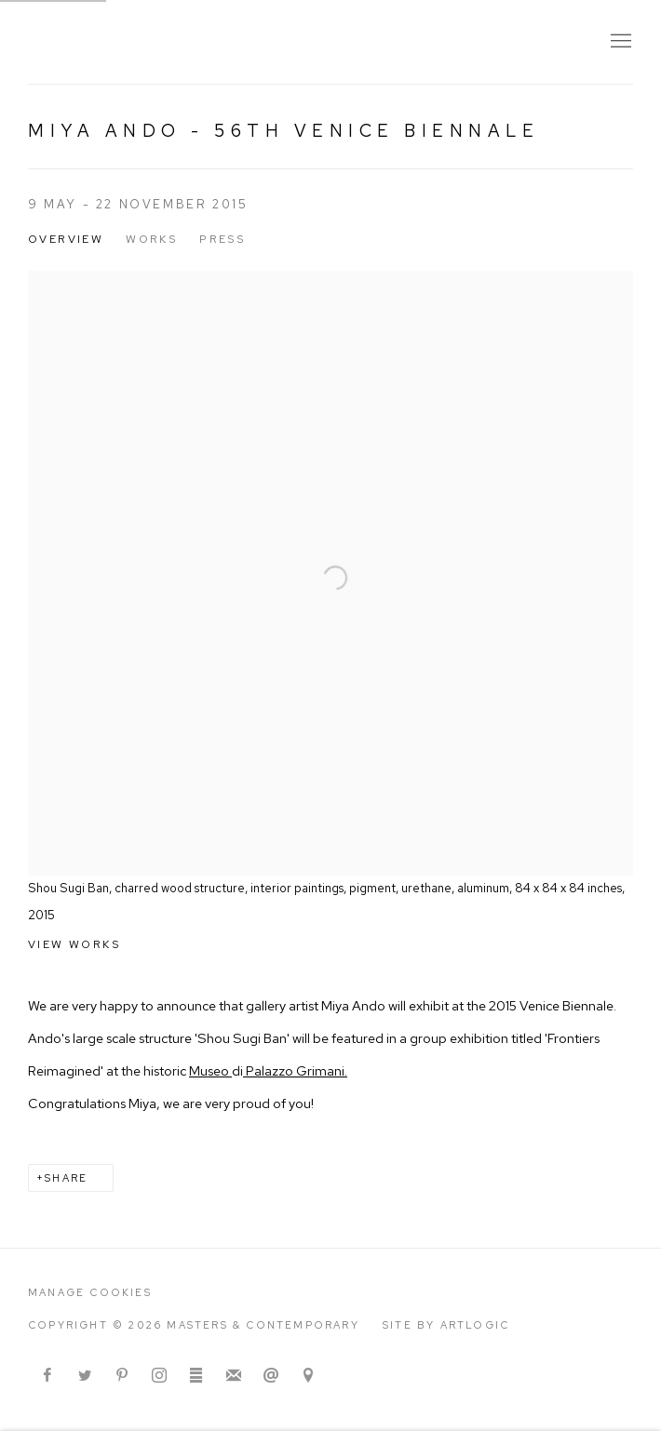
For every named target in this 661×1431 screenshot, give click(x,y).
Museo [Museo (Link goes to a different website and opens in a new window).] (210, 1070)
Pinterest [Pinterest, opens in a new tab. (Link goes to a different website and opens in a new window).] (122, 1376)
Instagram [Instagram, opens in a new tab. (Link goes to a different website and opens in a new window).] (159, 1376)
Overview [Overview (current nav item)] (65, 239)
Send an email (270, 1376)
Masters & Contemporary (195, 42)
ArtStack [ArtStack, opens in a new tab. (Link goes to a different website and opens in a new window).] (196, 1376)
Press (222, 239)
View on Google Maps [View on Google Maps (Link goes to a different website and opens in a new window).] (308, 1376)
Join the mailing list (233, 1376)
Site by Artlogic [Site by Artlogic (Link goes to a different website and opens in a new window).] (446, 1324)
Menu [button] (619, 42)
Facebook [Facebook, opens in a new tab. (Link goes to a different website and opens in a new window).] (47, 1376)
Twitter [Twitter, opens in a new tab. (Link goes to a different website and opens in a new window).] (84, 1376)
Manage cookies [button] (90, 1292)
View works (74, 944)
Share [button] (66, 1177)
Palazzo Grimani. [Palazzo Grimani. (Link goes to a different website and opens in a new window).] (295, 1070)
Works (151, 239)
